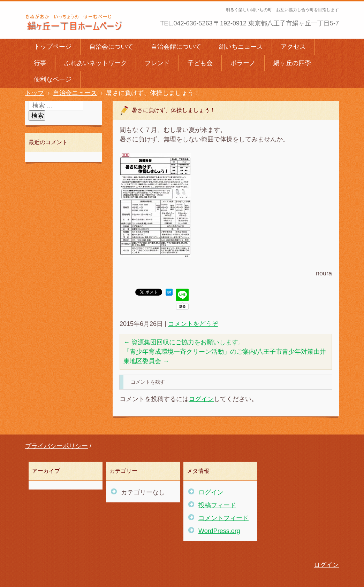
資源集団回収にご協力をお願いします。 (183, 342)
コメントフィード (223, 518)
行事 (40, 63)
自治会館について (176, 46)
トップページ (52, 46)
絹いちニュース (241, 46)
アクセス (293, 46)
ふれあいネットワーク (95, 63)
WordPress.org (219, 530)
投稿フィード (217, 505)
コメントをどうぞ (193, 323)
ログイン (201, 399)
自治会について (111, 46)
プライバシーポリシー (56, 446)
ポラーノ (243, 63)
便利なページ (52, 79)
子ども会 (200, 63)
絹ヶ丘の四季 (292, 63)
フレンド (157, 63)
